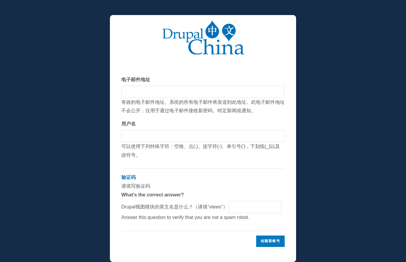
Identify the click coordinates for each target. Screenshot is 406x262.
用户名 (128, 123)
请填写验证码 (203, 197)
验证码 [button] (128, 177)
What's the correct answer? (152, 194)
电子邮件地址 (135, 79)
